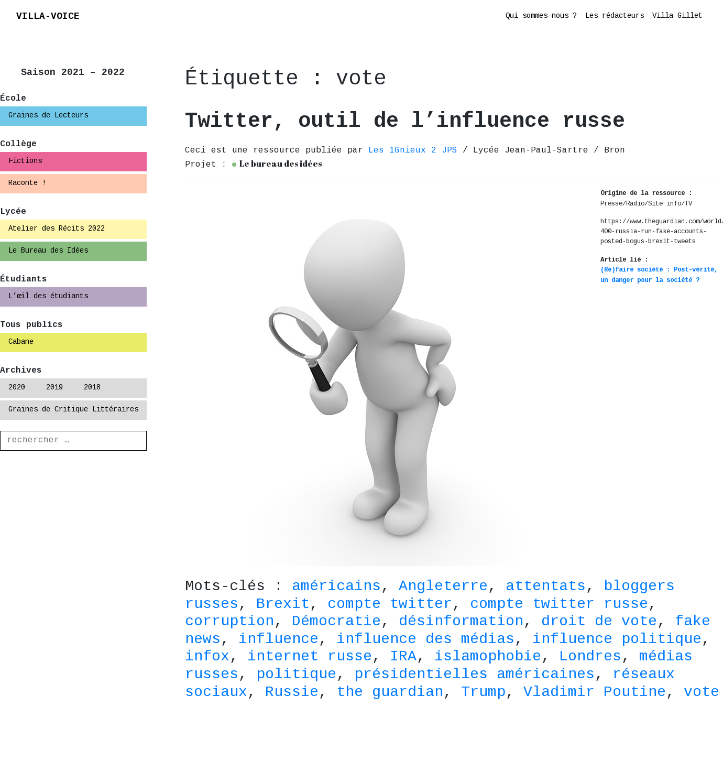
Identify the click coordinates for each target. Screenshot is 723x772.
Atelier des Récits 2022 (56, 229)
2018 (92, 388)
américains (336, 587)
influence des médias (425, 640)
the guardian (389, 693)
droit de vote (599, 622)
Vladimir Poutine (594, 693)
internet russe (309, 657)
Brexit (283, 605)
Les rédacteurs (614, 16)
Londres (590, 657)
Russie (292, 693)
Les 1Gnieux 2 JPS (415, 150)
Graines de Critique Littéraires (73, 410)
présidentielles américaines (474, 675)
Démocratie (336, 622)
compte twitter (389, 605)
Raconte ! (27, 183)
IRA (403, 657)
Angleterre (443, 587)
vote (701, 693)
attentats (546, 587)
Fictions (25, 161)
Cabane (21, 342)
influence (278, 640)
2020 (16, 388)
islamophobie (487, 657)
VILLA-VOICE (48, 17)
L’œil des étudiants (48, 296)
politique (296, 675)
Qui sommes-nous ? (541, 16)
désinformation (461, 622)
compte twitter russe (559, 605)
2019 (54, 388)
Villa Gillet (677, 16)
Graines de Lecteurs (48, 116)
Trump (483, 693)
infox (207, 657)
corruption (229, 622)
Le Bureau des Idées (48, 251)
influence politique (617, 640)
